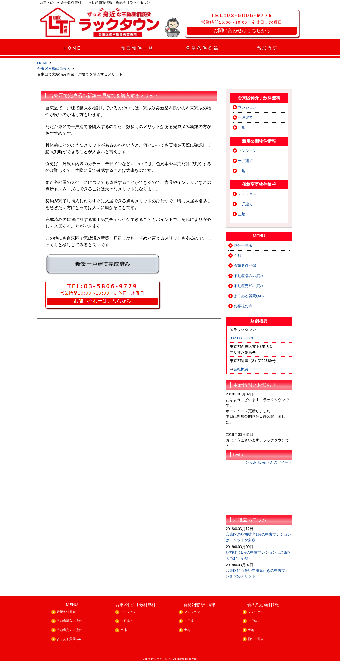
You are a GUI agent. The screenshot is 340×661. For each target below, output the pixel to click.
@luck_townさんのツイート (269, 462)
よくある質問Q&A (249, 296)
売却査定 (268, 48)
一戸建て (245, 117)
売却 (237, 255)
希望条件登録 (202, 48)
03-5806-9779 (241, 338)
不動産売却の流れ (249, 286)
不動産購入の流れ (249, 276)
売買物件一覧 (137, 48)
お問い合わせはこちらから (242, 30)
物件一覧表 (243, 245)
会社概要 (240, 369)
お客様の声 (243, 306)
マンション (247, 107)
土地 (241, 127)
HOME (72, 48)
